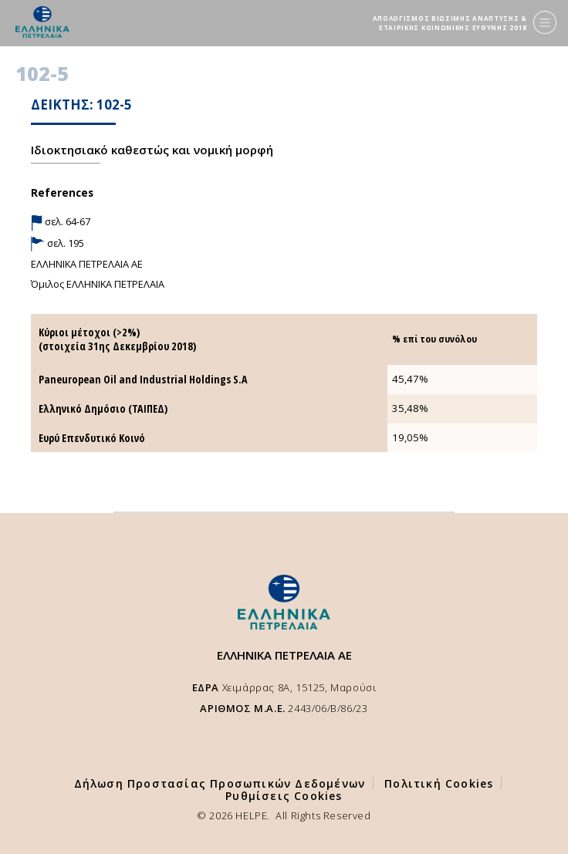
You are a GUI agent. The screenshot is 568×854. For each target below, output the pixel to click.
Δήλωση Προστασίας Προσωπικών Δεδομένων (220, 783)
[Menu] (544, 22)
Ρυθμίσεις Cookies (283, 795)
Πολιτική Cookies (438, 783)
